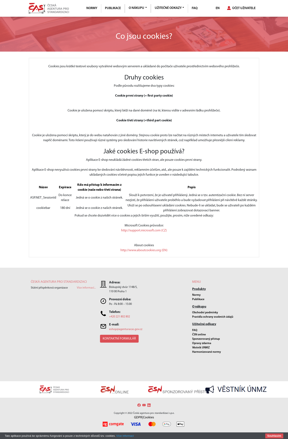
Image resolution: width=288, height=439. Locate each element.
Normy (91, 8)
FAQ (195, 8)
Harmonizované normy (206, 352)
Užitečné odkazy (168, 8)
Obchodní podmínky (205, 312)
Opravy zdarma (201, 343)
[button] (119, 339)
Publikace (113, 8)
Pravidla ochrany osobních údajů (212, 316)
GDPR (138, 417)
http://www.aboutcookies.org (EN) (144, 250)
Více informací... (86, 287)
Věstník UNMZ (201, 347)
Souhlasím (274, 435)
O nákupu (136, 8)
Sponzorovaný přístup (206, 339)
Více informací (125, 435)
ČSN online (199, 334)
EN (218, 8)
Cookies (148, 417)
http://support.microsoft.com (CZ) (144, 230)
